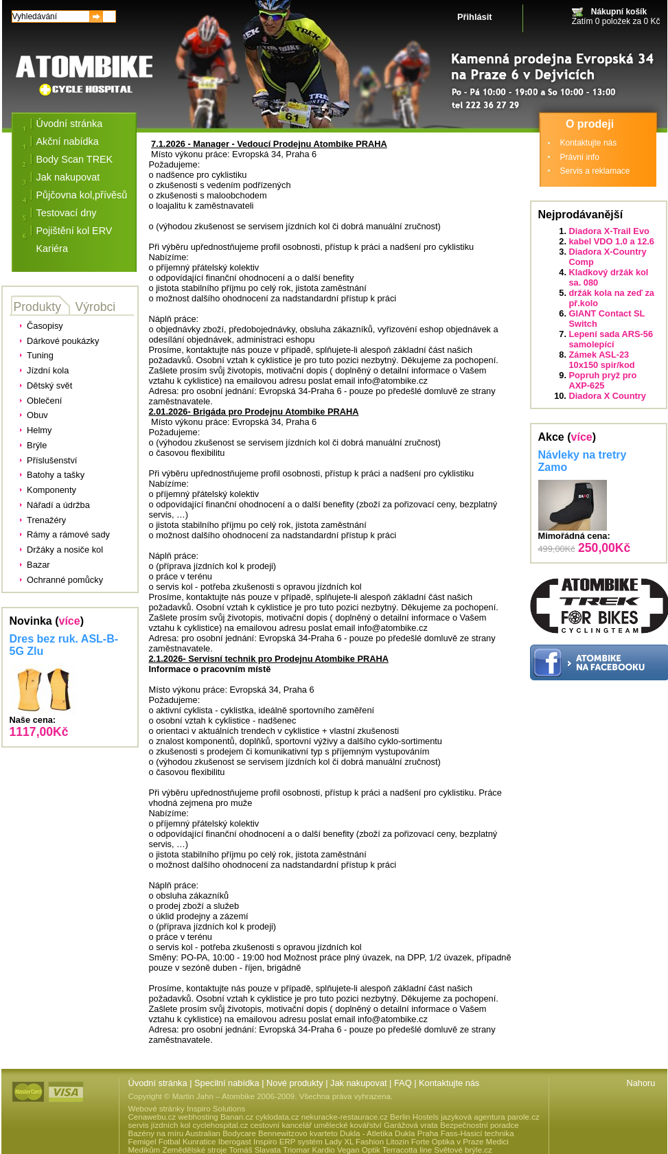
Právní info (579, 157)
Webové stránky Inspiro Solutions (187, 1109)
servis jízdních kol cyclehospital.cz (188, 1125)
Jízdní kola (48, 370)
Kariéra (52, 248)
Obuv (37, 415)
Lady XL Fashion (354, 1142)
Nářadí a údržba (58, 505)
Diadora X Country (607, 396)
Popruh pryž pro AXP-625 (603, 380)
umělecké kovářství (348, 1125)
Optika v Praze (458, 1142)
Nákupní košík (619, 11)
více (69, 621)
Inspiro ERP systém (288, 1142)
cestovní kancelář (281, 1125)
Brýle (37, 445)
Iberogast (234, 1142)
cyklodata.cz (277, 1117)
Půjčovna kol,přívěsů (82, 194)
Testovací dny (66, 212)
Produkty (37, 307)
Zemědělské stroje (194, 1150)
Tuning (40, 355)
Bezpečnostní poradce (479, 1125)
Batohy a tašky (55, 475)
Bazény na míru (156, 1133)
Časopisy (45, 326)
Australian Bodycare (220, 1133)
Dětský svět (49, 385)
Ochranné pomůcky (65, 580)
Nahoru (641, 1083)
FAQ (403, 1083)
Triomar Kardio (309, 1150)
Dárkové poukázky (63, 341)
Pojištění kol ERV (74, 230)
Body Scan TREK (74, 159)
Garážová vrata (411, 1125)
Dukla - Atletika (366, 1133)
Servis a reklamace (595, 171)
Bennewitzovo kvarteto (298, 1133)
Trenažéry (46, 520)
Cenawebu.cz (152, 1117)
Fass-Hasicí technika (477, 1133)
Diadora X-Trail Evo (609, 231)
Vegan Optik (358, 1150)
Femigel (142, 1142)
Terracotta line (407, 1150)
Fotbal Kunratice (187, 1142)
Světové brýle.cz (463, 1150)
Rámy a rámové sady (68, 534)
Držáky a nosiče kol (65, 549)
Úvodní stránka (69, 123)
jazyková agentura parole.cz (490, 1117)
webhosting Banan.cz (215, 1117)
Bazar (38, 564)
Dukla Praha (416, 1133)
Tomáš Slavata (255, 1150)
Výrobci (96, 307)
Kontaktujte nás (588, 143)
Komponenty (51, 490)
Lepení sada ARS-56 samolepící (611, 339)
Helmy (39, 430)
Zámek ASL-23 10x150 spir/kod (602, 359)
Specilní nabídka (227, 1083)
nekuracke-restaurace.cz (344, 1117)
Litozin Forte (407, 1142)
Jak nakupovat (68, 177)
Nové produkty (294, 1083)
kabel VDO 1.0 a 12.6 (612, 241)
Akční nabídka (67, 141)
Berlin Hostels (414, 1117)
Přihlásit (474, 17)
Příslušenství (52, 460)
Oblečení (44, 400)
